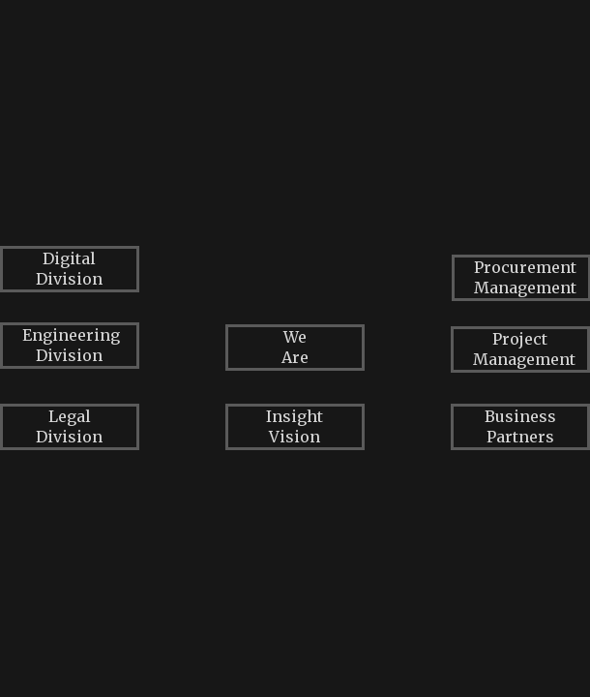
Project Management (524, 349)
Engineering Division (71, 345)
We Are (295, 347)
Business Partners (520, 426)
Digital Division (69, 268)
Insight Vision (294, 426)
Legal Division (69, 426)
